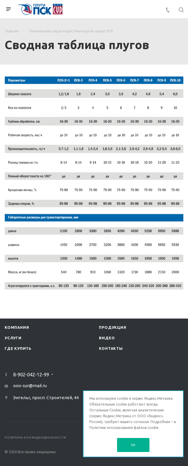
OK (133, 445)
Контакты (111, 348)
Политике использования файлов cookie (124, 428)
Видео (107, 338)
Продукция (112, 327)
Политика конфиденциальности (35, 437)
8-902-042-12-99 (31, 374)
